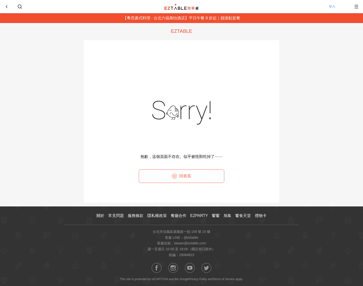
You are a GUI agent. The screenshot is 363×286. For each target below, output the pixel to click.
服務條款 (135, 216)
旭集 (227, 216)
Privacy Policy (198, 279)
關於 (100, 216)
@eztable (191, 237)
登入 (337, 7)
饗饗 (216, 216)
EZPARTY (199, 216)
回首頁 (181, 176)
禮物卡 (261, 216)
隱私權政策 (157, 216)
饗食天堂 (243, 216)
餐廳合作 (178, 216)
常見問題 (116, 216)
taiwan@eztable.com (190, 243)
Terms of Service (224, 279)
